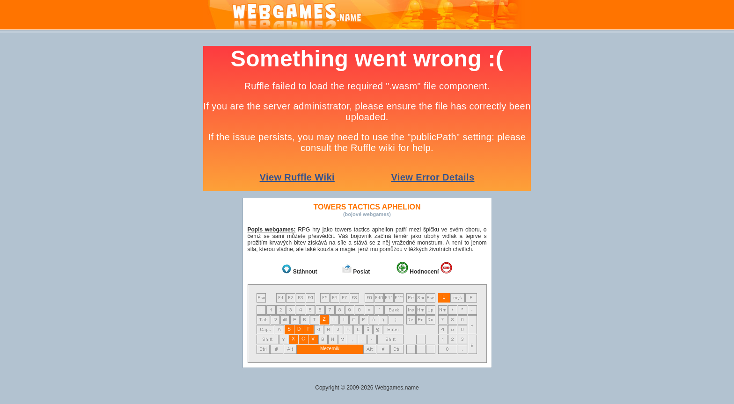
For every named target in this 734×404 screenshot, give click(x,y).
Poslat (361, 271)
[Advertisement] (95, 186)
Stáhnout (305, 271)
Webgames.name (397, 387)
